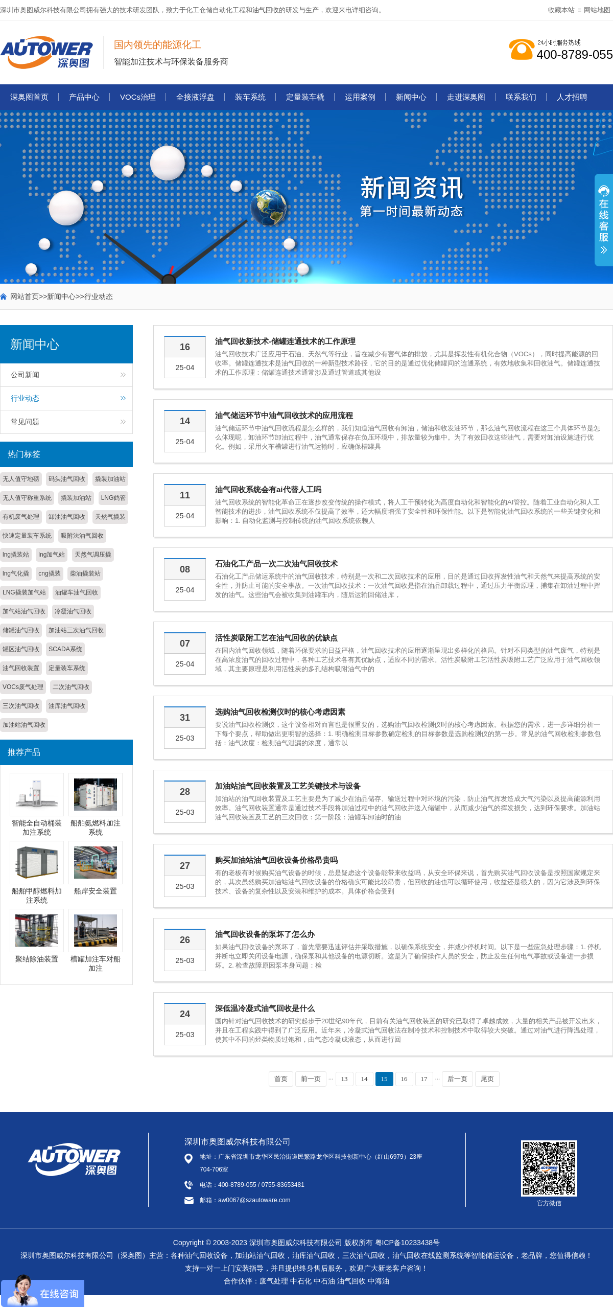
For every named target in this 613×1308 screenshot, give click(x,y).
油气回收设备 (206, 1255)
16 (404, 1079)
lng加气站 (51, 554)
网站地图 (597, 10)
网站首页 (24, 296)
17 (424, 1079)
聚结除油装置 (36, 959)
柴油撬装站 (85, 573)
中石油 (324, 1281)
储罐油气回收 (21, 630)
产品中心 (84, 97)
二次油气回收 (71, 687)
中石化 (301, 1281)
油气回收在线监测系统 (428, 1255)
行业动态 (98, 296)
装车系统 (250, 97)
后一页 (457, 1079)
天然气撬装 (110, 516)
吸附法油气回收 (82, 535)
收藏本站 (561, 10)
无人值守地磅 (21, 479)
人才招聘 (572, 97)
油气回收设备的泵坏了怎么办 (265, 934)
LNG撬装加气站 (24, 592)
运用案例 (360, 97)
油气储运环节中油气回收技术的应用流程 (284, 415)
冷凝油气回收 (73, 611)
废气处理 (274, 1281)
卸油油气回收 (67, 516)
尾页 (487, 1079)
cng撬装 (49, 573)
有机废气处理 (21, 516)
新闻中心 (411, 97)
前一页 (311, 1079)
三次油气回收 (21, 705)
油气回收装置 (21, 668)
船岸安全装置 (95, 891)
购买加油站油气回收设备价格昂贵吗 (276, 860)
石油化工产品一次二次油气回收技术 (276, 563)
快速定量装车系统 (27, 535)
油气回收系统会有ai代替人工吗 (268, 489)
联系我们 (521, 97)
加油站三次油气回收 (76, 630)
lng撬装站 (16, 554)
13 (344, 1079)
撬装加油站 (110, 479)
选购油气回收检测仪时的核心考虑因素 (280, 711)
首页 (281, 1079)
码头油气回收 (67, 479)
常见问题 (25, 422)
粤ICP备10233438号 (407, 1242)
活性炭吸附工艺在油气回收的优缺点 (276, 637)
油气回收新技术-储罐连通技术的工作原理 (285, 341)
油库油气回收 (67, 705)
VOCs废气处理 (23, 687)
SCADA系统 (65, 649)
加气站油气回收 (24, 611)
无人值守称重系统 (27, 497)
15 (384, 1079)
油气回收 (265, 10)
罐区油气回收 (21, 649)
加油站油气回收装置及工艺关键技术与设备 (288, 786)
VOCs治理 (138, 97)
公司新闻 (25, 375)
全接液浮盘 (195, 97)
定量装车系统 (67, 668)
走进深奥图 (466, 97)
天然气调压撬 (93, 554)
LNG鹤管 (113, 497)
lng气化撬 (16, 573)
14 (364, 1079)
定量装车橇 (305, 97)
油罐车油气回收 (76, 592)
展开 (604, 225)
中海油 (378, 1281)
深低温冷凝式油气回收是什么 (265, 1008)
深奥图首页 (29, 97)
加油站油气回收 (24, 724)
